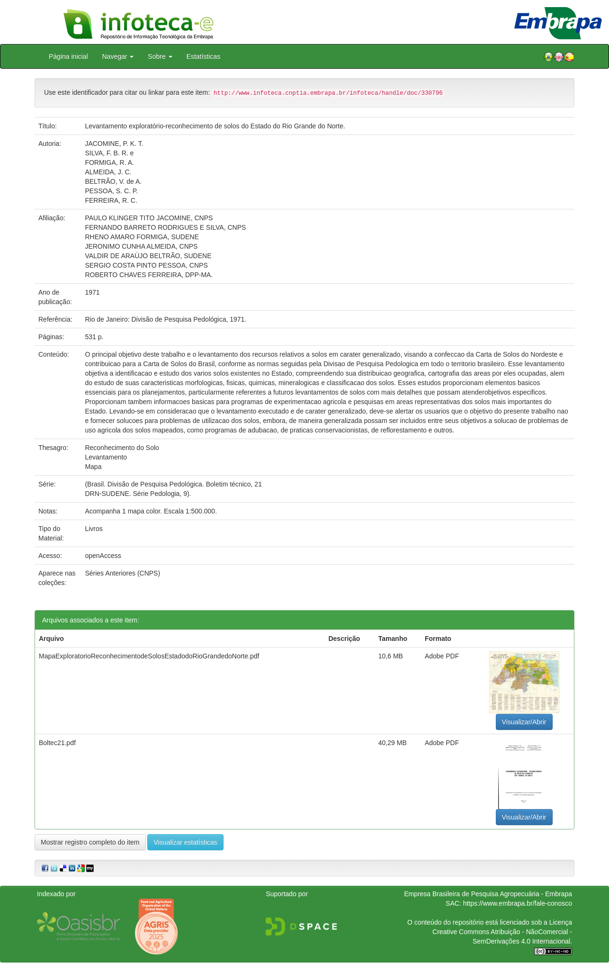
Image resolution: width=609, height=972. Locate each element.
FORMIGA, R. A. (109, 162)
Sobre (160, 56)
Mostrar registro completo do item (90, 842)
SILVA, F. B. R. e (109, 153)
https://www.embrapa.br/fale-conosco (517, 903)
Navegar (118, 56)
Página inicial (68, 56)
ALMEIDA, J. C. (108, 172)
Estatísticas (204, 56)
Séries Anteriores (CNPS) (122, 573)
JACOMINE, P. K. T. (114, 143)
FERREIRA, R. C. (111, 200)
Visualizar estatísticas (185, 842)
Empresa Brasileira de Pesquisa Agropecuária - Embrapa (488, 894)
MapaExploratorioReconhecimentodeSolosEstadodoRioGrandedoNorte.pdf (149, 656)
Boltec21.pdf (57, 743)
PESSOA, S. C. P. (111, 191)
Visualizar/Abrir (524, 722)
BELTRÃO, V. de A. (113, 181)
